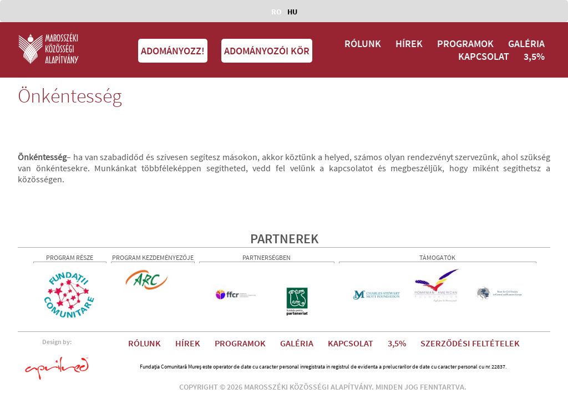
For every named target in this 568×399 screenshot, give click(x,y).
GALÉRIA (526, 43)
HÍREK (409, 43)
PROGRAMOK (465, 43)
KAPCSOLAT (483, 56)
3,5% (534, 56)
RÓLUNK (362, 43)
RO (276, 12)
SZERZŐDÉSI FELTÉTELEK (470, 343)
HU (292, 12)
